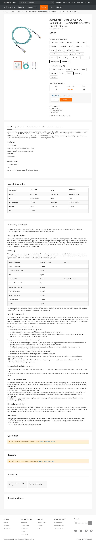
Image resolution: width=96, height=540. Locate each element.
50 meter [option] (77, 73)
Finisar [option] (52, 50)
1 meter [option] (53, 69)
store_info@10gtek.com (16, 310)
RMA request (24, 531)
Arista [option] (62, 42)
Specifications (20, 127)
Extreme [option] (60, 50)
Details (9, 127)
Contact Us (6, 525)
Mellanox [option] (80, 54)
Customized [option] (62, 46)
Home (7, 12)
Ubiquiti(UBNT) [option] (55, 62)
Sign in (41, 441)
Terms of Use (88, 539)
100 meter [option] (53, 77)
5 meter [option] (75, 69)
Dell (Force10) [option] (79, 46)
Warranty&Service (33, 127)
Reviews (50, 127)
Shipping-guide (58, 522)
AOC (12, 12)
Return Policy (24, 522)
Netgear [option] (67, 58)
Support (21, 7)
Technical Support (42, 522)
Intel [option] (66, 54)
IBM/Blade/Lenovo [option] (56, 54)
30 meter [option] (69, 73)
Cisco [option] (83, 42)
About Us (6, 522)
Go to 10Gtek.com (56, 7)
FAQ (39, 528)
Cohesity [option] (53, 46)
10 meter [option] (53, 73)
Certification (7, 528)
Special (43, 7)
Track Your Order (58, 528)
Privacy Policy (24, 534)
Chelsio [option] (77, 42)
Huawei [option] (77, 50)
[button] (26, 65)
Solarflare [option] (76, 58)
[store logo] (10, 2)
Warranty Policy (25, 525)
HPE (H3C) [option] (68, 50)
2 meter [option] (60, 69)
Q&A (43, 127)
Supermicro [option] (85, 58)
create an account (50, 441)
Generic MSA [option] (66, 62)
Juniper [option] (72, 54)
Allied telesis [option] (54, 42)
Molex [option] (60, 58)
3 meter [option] (68, 69)
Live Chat (40, 525)
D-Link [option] (70, 46)
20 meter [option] (61, 73)
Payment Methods (59, 525)
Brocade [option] (69, 42)
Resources (59, 127)
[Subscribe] (90, 523)
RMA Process (24, 528)
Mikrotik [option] (53, 58)
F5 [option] (87, 46)
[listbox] (70, 52)
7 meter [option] (83, 69)
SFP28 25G (20, 12)
